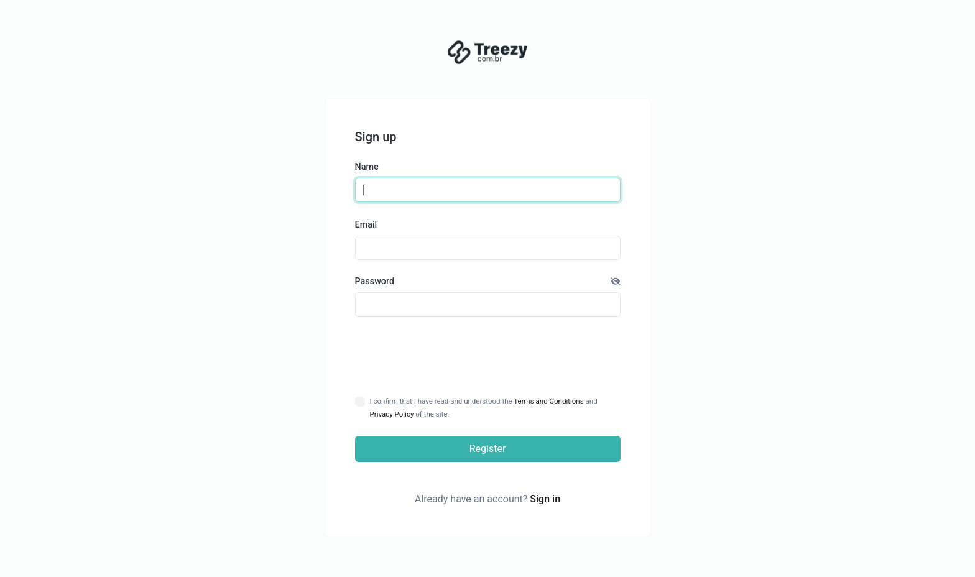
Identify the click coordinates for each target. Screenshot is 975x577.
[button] (616, 281)
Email (366, 224)
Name (367, 167)
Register (487, 449)
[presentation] (488, 356)
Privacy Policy (392, 414)
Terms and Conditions (548, 401)
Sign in (545, 499)
